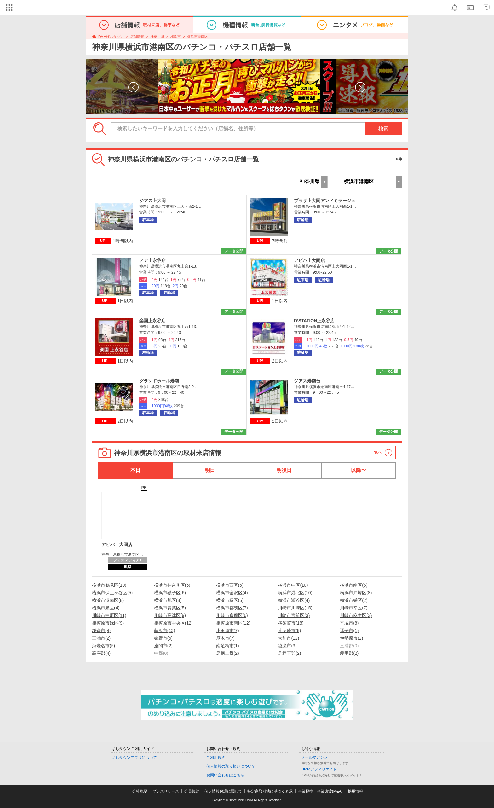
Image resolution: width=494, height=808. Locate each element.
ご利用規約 (215, 757)
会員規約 (191, 791)
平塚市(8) (349, 623)
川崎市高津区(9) (170, 615)
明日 (210, 470)
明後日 (284, 470)
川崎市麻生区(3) (356, 615)
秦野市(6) (163, 638)
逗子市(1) (349, 630)
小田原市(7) (227, 630)
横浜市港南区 (197, 36)
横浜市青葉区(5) (170, 608)
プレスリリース (165, 791)
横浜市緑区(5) (230, 600)
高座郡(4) (101, 653)
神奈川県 (157, 36)
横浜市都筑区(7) (232, 608)
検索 (383, 128)
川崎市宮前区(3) (294, 615)
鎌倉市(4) (101, 630)
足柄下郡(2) (289, 653)
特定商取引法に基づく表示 (270, 791)
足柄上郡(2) (227, 653)
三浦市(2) (101, 638)
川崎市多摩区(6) (232, 615)
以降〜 (358, 470)
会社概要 (139, 791)
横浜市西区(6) (230, 585)
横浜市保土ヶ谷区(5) (112, 592)
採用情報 (355, 791)
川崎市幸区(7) (353, 608)
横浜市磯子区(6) (170, 592)
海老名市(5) (103, 645)
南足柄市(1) (227, 645)
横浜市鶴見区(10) (109, 585)
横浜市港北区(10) (295, 592)
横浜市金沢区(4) (232, 592)
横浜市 (175, 36)
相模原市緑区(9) (108, 623)
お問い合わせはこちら (225, 775)
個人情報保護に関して (223, 791)
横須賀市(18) (290, 623)
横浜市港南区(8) (108, 600)
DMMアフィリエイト (319, 769)
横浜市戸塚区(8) (356, 592)
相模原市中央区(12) (173, 623)
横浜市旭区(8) (167, 600)
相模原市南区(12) (233, 623)
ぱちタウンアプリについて (134, 757)
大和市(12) (288, 638)
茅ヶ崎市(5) (289, 630)
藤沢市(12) (164, 630)
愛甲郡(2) (349, 653)
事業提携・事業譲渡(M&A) (320, 791)
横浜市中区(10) (293, 585)
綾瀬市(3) (287, 645)
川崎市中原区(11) (109, 615)
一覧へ (376, 452)
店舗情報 (137, 36)
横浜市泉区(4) (105, 608)
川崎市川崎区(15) (295, 608)
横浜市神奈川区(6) (172, 585)
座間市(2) (163, 645)
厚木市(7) (225, 638)
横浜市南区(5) (353, 585)
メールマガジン (314, 757)
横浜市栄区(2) (353, 600)
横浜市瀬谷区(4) (294, 600)
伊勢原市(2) (351, 638)
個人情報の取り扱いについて (231, 766)
